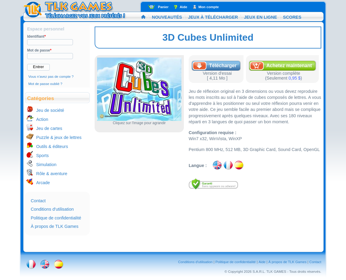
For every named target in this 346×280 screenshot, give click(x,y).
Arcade (43, 182)
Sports (42, 155)
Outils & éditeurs (52, 146)
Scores (292, 17)
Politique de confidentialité (56, 218)
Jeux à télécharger (213, 17)
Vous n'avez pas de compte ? (51, 76)
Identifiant (36, 36)
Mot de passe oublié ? (45, 84)
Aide (183, 7)
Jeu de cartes (49, 128)
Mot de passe (39, 50)
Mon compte (208, 7)
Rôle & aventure (51, 173)
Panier (163, 7)
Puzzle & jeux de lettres (58, 137)
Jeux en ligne (260, 17)
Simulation (46, 164)
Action (42, 119)
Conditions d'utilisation (52, 209)
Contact (38, 200)
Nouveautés (167, 17)
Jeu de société (50, 110)
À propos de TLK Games (54, 226)
